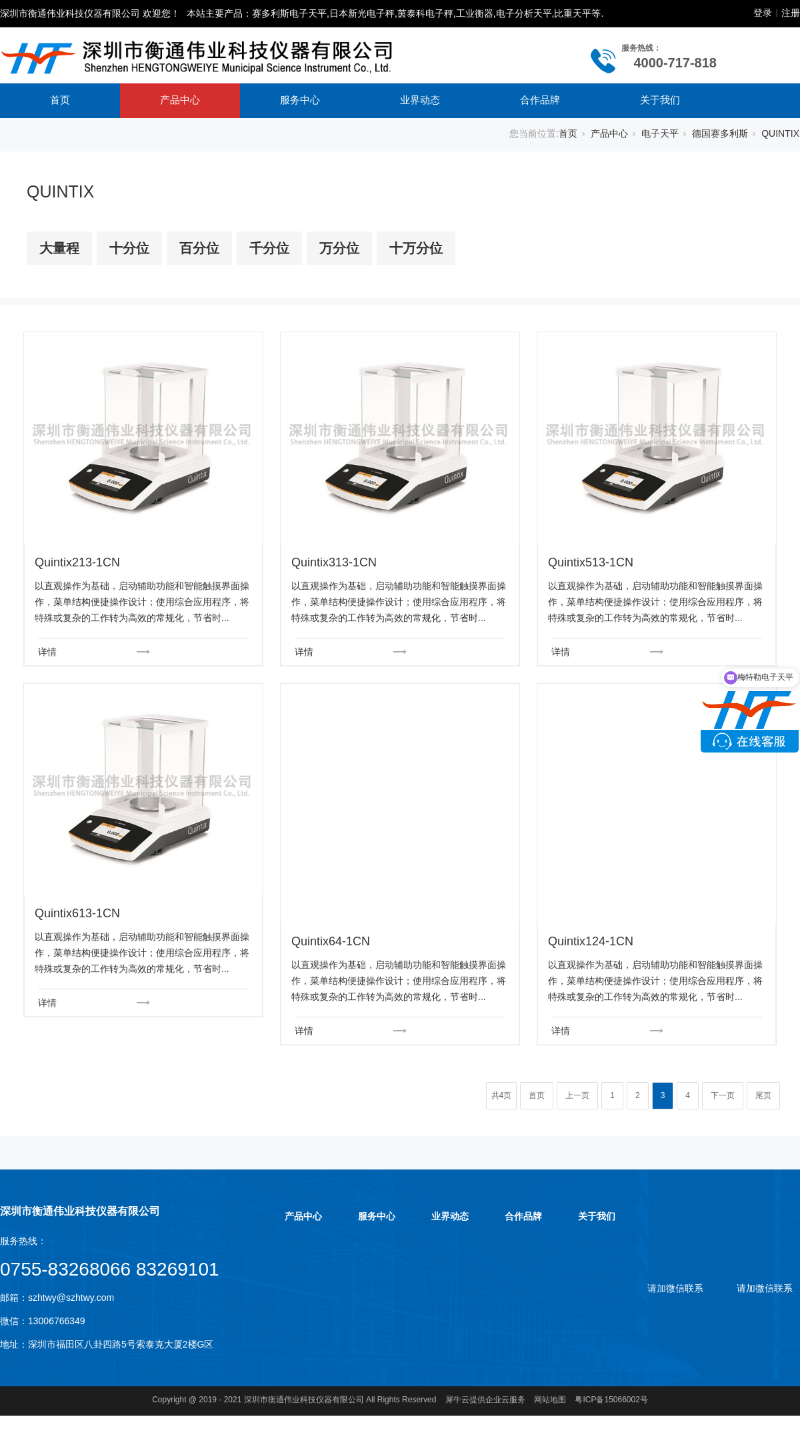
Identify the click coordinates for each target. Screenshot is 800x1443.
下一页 (723, 1095)
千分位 (269, 248)
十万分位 (416, 248)
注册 (790, 12)
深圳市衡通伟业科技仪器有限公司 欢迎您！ (90, 13)
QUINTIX (780, 133)
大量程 (59, 248)
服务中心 (300, 99)
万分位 (339, 248)
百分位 (199, 248)
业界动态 (420, 99)
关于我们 (660, 99)
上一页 (577, 1095)
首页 (60, 99)
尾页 (763, 1095)
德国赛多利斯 (720, 133)
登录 (762, 12)
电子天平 (660, 133)
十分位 (129, 248)
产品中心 (180, 99)
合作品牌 (540, 99)
